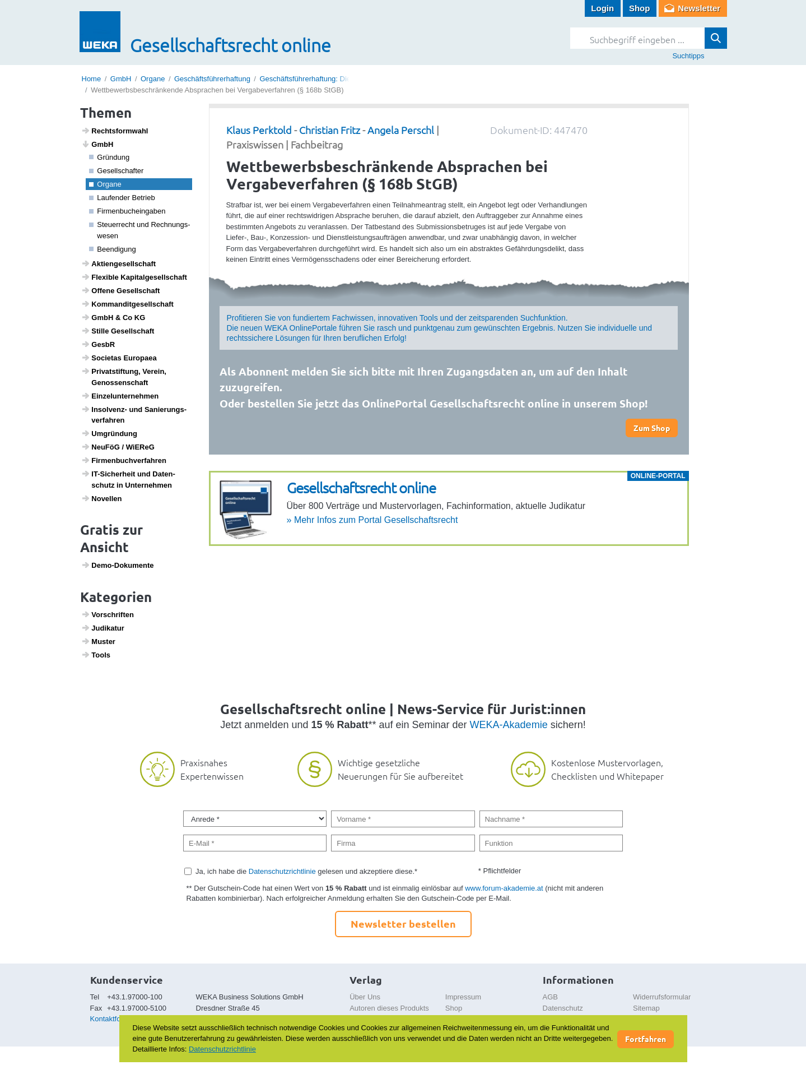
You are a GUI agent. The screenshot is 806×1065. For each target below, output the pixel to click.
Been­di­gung (112, 249)
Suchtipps (688, 56)
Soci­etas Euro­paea (119, 357)
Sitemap (646, 1008)
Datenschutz (563, 1008)
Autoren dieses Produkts (389, 1008)
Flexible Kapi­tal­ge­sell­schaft (134, 276)
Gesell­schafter (116, 170)
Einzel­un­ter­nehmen (120, 395)
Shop (639, 8)
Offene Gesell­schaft (120, 290)
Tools (95, 654)
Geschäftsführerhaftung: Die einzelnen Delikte (333, 79)
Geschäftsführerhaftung (212, 79)
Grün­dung (109, 157)
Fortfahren (645, 1039)
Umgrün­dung (109, 433)
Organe (153, 79)
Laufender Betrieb (122, 197)
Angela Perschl (400, 129)
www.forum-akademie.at (504, 888)
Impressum (463, 997)
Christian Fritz (329, 129)
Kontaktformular (116, 1019)
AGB (550, 997)
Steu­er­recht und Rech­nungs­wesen (139, 230)
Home (91, 79)
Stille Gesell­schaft (117, 330)
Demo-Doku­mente (117, 565)
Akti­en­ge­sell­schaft (118, 263)
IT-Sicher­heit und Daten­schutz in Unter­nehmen (128, 479)
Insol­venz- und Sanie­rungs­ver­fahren (134, 415)
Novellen (101, 498)
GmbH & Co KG (113, 317)
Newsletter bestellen (403, 923)
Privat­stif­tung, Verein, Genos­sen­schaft (123, 377)
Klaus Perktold (259, 129)
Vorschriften (107, 614)
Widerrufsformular (662, 997)
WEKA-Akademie (509, 724)
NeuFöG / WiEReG (118, 446)
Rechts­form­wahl (114, 130)
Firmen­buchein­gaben (127, 211)
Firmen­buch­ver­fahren (123, 460)
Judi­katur (102, 627)
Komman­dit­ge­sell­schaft (127, 303)
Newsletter (699, 8)
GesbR (98, 344)
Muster (98, 641)
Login (602, 8)
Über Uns (365, 997)
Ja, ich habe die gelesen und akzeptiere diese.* (306, 871)
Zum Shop (651, 428)
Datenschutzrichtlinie (282, 871)
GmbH (121, 79)
